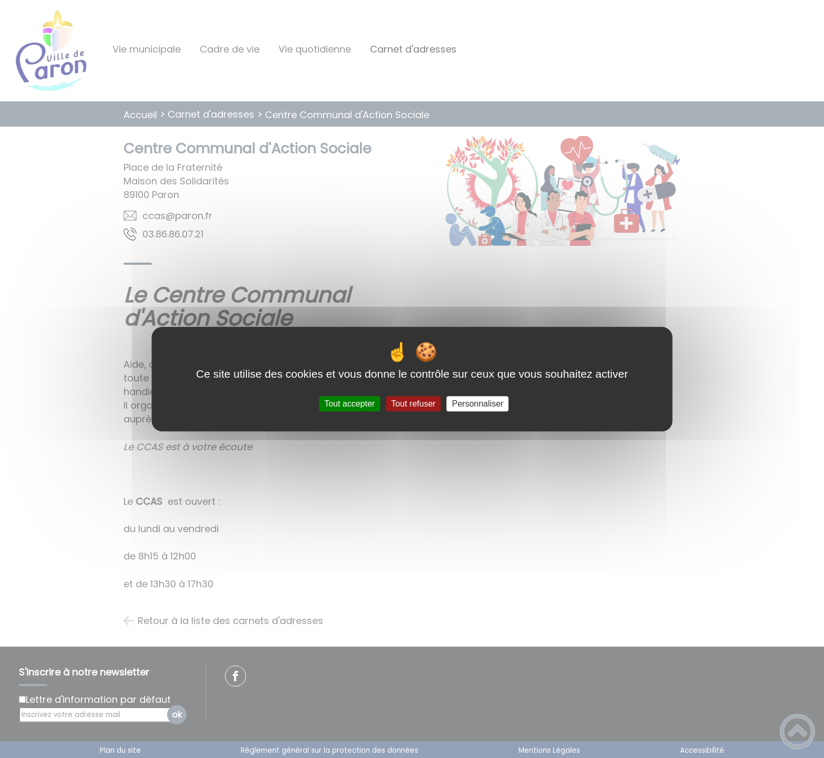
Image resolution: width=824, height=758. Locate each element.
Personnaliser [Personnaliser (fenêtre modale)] (477, 403)
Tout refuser (413, 403)
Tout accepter (349, 403)
